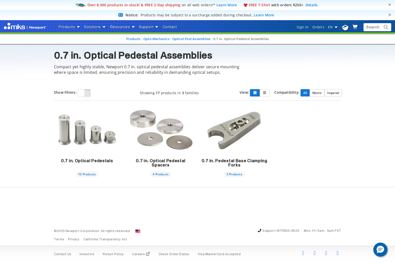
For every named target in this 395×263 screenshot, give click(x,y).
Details (312, 5)
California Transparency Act (105, 239)
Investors (87, 254)
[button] (380, 250)
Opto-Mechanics (156, 39)
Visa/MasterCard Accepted (219, 254)
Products (133, 39)
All (305, 93)
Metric (317, 93)
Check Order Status (173, 254)
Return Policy (113, 254)
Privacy (73, 239)
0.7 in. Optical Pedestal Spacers (160, 163)
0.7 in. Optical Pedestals (87, 161)
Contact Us (62, 254)
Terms (59, 239)
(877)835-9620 (288, 231)
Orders (318, 27)
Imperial (333, 93)
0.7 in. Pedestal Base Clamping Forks (234, 163)
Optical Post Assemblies (191, 39)
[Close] (389, 4)
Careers (141, 254)
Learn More (226, 5)
